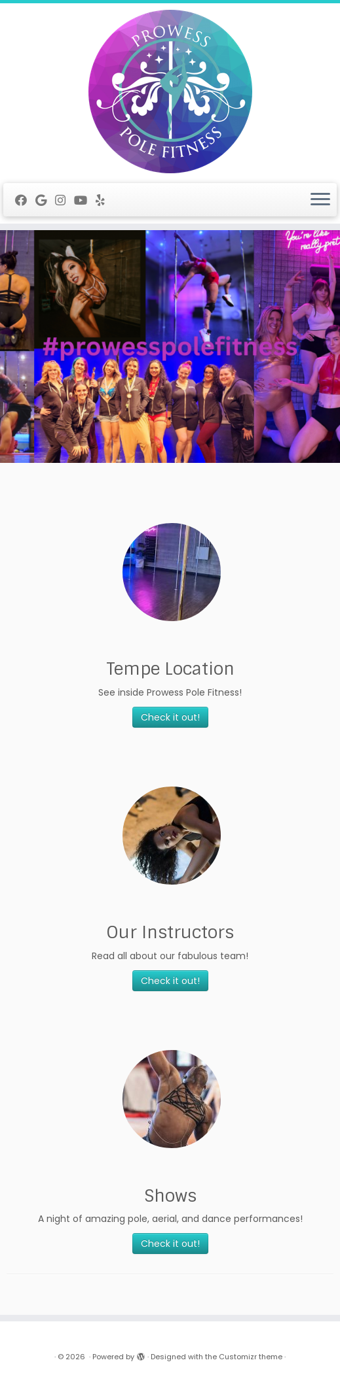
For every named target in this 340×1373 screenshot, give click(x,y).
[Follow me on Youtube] (85, 200)
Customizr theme (250, 1356)
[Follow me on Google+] (45, 200)
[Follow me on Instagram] (64, 200)
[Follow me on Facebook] (25, 200)
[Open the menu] (320, 200)
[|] (170, 91)
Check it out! (170, 717)
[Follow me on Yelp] (104, 200)
